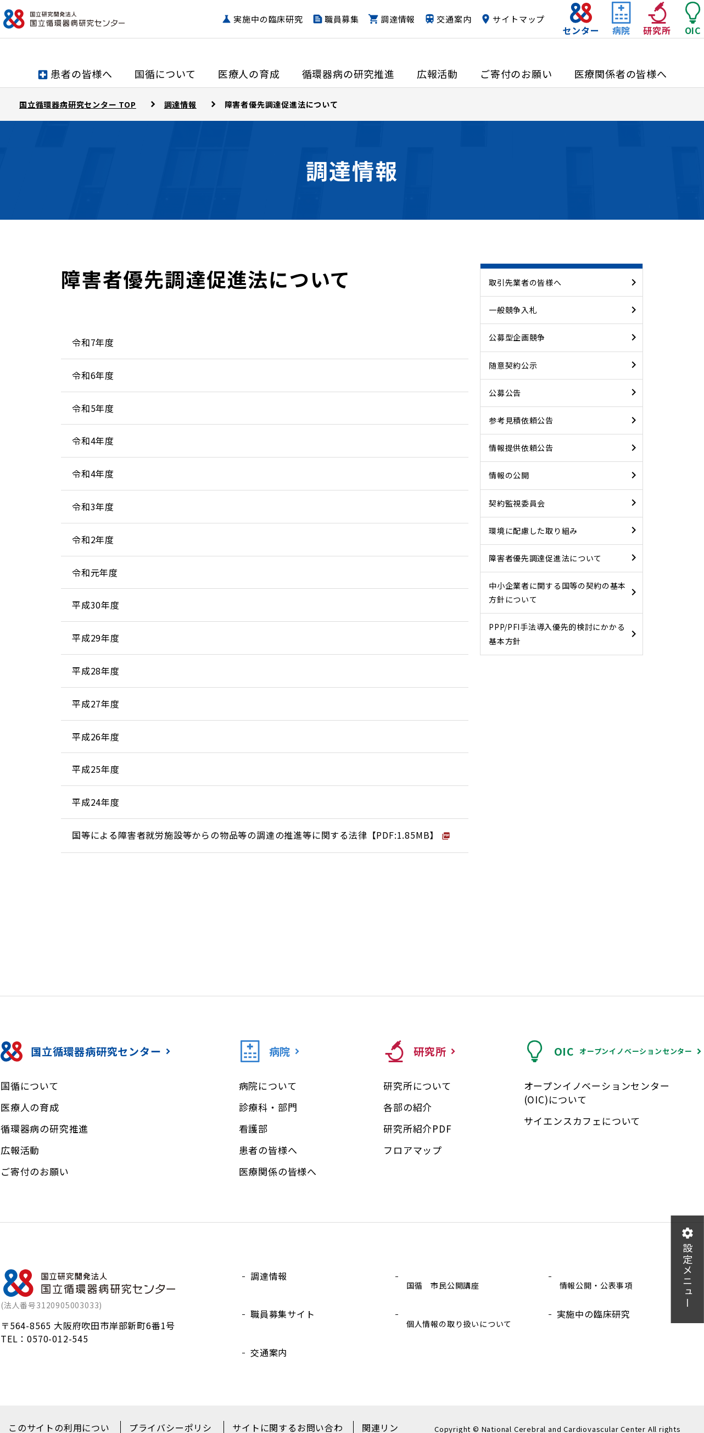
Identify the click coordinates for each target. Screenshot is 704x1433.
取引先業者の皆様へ (525, 282)
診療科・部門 (268, 1107)
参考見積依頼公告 (521, 420)
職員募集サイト (282, 1301)
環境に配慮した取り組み (533, 530)
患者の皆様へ (268, 1150)
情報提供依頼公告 (521, 447)
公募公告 (505, 392)
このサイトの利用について (60, 1411)
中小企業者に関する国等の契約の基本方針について (557, 592)
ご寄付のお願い (35, 1171)
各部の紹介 (407, 1107)
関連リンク (367, 1411)
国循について (30, 1085)
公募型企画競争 (517, 337)
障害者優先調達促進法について (545, 558)
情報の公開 (509, 475)
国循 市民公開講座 (445, 1276)
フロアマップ (412, 1150)
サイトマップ (497, 40)
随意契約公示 (513, 365)
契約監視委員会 (517, 503)
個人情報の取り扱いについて (463, 1301)
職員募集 (393, 19)
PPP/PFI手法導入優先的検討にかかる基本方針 (557, 633)
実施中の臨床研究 (319, 19)
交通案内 (505, 19)
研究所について (417, 1085)
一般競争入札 (513, 309)
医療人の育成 (30, 1107)
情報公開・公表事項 (598, 1276)
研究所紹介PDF (417, 1128)
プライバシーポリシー (165, 1411)
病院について (268, 1085)
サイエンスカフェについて (582, 1121)
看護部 (253, 1128)
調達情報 (449, 19)
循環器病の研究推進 (44, 1128)
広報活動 (20, 1150)
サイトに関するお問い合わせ (276, 1411)
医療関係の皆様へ (278, 1171)
